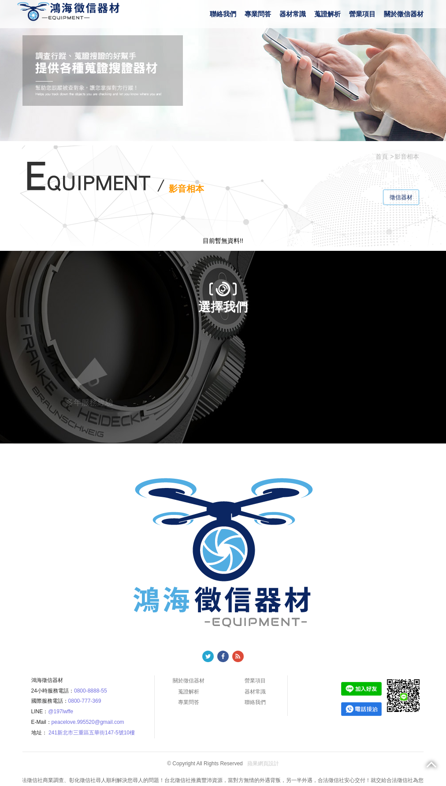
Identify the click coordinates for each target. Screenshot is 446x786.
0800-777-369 (84, 701)
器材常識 (292, 14)
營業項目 (362, 14)
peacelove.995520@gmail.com (88, 722)
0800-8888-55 (90, 691)
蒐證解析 (327, 14)
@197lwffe (60, 711)
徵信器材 (401, 197)
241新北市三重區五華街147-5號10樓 (91, 733)
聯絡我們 (223, 14)
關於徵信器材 (404, 14)
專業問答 (258, 14)
